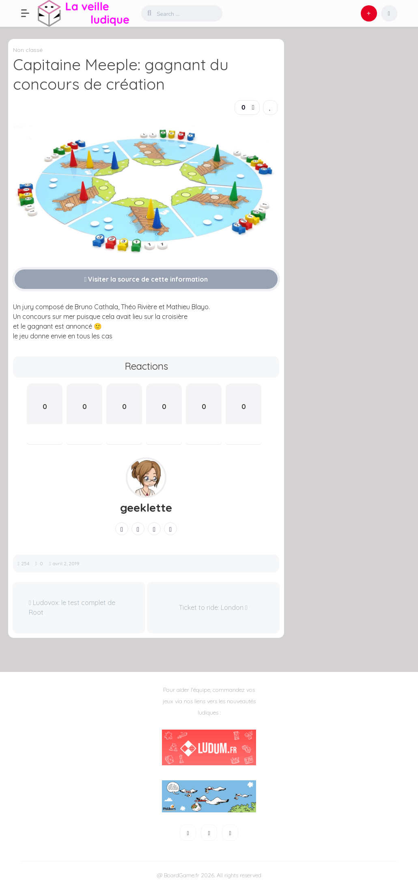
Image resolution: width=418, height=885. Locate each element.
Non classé (28, 50)
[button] (29, 13)
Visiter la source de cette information (146, 279)
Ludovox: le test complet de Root (72, 607)
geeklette (146, 507)
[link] (270, 107)
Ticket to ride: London (213, 607)
